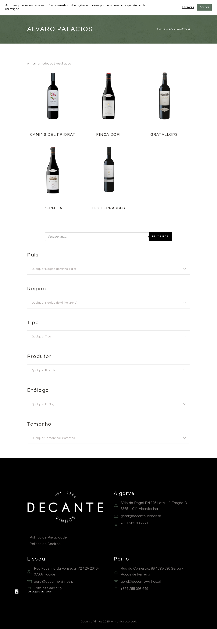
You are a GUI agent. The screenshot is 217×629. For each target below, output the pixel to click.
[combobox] (108, 269)
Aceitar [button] (204, 7)
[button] (17, 591)
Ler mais (188, 7)
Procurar (160, 236)
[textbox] (108, 268)
